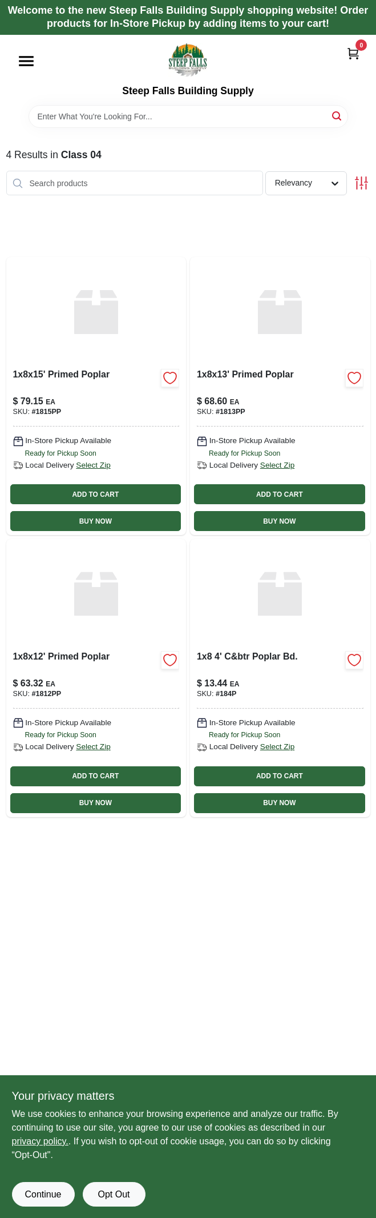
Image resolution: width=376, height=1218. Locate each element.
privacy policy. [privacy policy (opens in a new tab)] (40, 1141)
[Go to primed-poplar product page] (96, 678)
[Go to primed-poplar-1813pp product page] (280, 396)
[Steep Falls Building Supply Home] (188, 60)
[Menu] (26, 61)
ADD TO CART (95, 495)
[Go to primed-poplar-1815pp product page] (96, 396)
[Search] (337, 115)
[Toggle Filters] (361, 183)
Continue (43, 1194)
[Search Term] (188, 116)
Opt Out (114, 1194)
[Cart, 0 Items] (353, 53)
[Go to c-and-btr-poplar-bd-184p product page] (280, 678)
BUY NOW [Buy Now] (95, 521)
